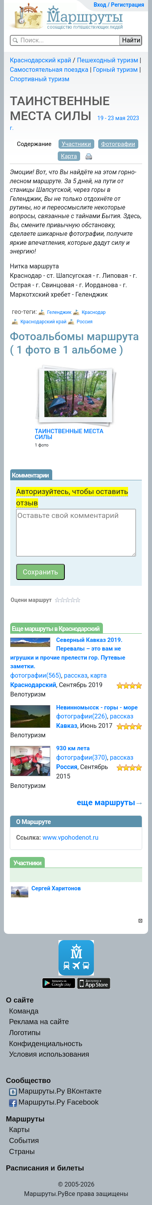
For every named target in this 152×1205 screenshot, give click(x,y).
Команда (23, 1011)
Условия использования (49, 1054)
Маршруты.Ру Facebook (58, 1102)
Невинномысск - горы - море (97, 707)
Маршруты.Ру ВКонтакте (60, 1091)
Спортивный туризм (40, 79)
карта (98, 675)
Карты (19, 1129)
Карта (69, 156)
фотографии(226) (81, 716)
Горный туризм (115, 69)
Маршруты (25, 1119)
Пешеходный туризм (107, 60)
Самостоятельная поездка (49, 69)
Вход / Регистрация (118, 5)
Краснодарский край (40, 60)
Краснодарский (33, 685)
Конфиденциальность (45, 1043)
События (24, 1140)
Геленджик (59, 312)
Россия (84, 321)
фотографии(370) (81, 757)
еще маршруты (106, 802)
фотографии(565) (35, 675)
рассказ (76, 675)
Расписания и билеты (45, 1168)
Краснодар (94, 312)
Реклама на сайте (39, 1021)
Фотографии (118, 144)
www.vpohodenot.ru (70, 837)
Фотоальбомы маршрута (74, 343)
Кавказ (66, 725)
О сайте (20, 1000)
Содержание (34, 144)
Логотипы (24, 1032)
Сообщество (28, 1080)
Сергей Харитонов (56, 888)
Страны (22, 1151)
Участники (76, 144)
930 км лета (73, 748)
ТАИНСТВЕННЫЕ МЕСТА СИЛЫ (69, 434)
